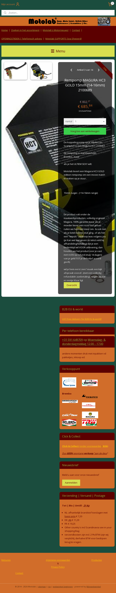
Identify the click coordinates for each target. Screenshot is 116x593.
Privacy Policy (58, 566)
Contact (76, 30)
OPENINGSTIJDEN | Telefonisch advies (21, 38)
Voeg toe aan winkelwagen (84, 131)
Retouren (6, 560)
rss (49, 586)
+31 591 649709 (72, 340)
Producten (96, 560)
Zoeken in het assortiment (25, 30)
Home (4, 30)
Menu (58, 51)
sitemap (42, 586)
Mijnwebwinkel (94, 586)
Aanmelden (71, 482)
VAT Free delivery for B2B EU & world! (82, 319)
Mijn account (10, 4)
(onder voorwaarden (90, 446)
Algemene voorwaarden (58, 560)
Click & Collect (70, 446)
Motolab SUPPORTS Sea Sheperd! (63, 38)
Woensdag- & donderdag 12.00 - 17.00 (84, 342)
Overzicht (72, 285)
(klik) (105, 446)
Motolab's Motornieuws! (56, 30)
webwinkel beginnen (63, 586)
